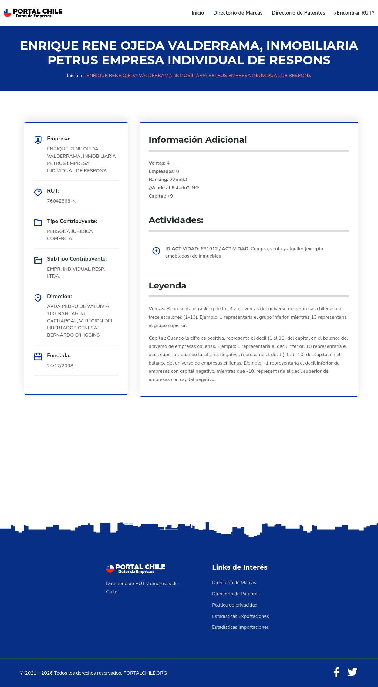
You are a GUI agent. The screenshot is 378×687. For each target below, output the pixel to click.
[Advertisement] (189, 472)
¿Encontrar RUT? (354, 12)
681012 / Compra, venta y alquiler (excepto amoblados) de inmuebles (245, 253)
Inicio (198, 12)
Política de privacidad (235, 604)
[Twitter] (352, 672)
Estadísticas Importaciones (241, 626)
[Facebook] (336, 672)
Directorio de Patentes (298, 12)
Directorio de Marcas (238, 12)
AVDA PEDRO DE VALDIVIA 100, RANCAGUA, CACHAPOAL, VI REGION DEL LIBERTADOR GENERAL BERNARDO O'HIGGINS (80, 321)
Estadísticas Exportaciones (241, 615)
